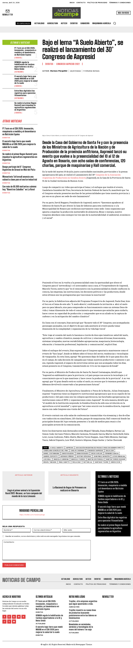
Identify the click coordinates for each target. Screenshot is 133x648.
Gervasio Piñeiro (67, 456)
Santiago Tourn (101, 462)
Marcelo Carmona (61, 459)
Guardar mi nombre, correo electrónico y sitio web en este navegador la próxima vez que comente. (42, 536)
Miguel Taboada (49, 462)
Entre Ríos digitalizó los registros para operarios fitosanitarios (24, 92)
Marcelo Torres (78, 459)
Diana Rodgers (83, 453)
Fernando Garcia (112, 453)
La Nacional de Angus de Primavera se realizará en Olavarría (69, 489)
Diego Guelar (96, 453)
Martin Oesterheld (96, 459)
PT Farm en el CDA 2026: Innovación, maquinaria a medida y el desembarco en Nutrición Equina (25, 51)
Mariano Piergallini (58, 71)
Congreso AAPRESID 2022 (68, 64)
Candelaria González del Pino (55, 450)
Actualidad (19, 72)
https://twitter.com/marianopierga (32, 515)
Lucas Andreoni (118, 456)
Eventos (18, 58)
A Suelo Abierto (56, 448)
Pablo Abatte (64, 462)
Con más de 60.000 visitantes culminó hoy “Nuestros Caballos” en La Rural (19, 188)
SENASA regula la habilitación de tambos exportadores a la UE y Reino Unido (24, 65)
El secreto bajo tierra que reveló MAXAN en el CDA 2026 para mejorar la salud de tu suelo (26, 79)
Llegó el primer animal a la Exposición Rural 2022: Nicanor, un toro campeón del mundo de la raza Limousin (23, 493)
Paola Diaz (76, 462)
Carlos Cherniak (78, 450)
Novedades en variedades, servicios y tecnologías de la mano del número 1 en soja (81, 627)
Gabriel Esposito (50, 456)
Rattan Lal (87, 462)
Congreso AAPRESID (95, 450)
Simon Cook (115, 462)
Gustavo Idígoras (84, 456)
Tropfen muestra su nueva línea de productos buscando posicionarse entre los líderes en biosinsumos (83, 614)
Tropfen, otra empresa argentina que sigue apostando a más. (83, 602)
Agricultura (74, 607)
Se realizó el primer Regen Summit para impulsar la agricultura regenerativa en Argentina (25, 106)
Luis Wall (47, 459)
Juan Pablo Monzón (102, 456)
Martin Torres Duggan (115, 459)
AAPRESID (69, 448)
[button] (114, 23)
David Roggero (68, 453)
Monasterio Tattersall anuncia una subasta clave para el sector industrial (19, 178)
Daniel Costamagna (51, 453)
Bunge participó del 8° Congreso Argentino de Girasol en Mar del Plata (18, 168)
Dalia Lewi (110, 450)
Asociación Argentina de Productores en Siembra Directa (100, 448)
